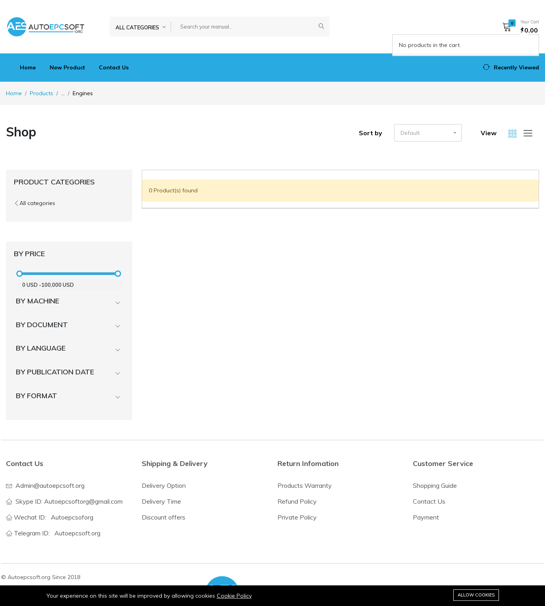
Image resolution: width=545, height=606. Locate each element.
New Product (67, 67)
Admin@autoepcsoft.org (50, 485)
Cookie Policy (234, 595)
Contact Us (114, 67)
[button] (518, 26)
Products (41, 93)
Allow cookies (476, 595)
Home (28, 67)
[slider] (19, 273)
